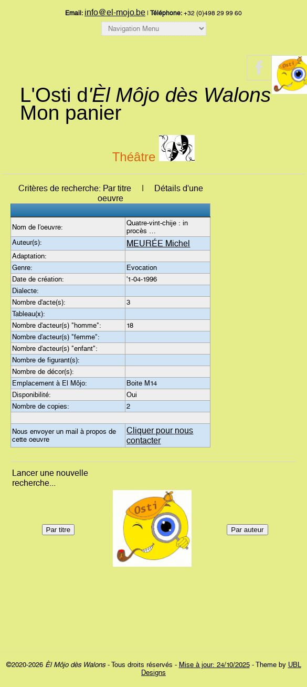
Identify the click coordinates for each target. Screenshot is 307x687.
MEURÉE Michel (158, 243)
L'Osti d (145, 95)
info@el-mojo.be (114, 12)
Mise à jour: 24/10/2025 (214, 665)
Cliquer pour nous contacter (159, 435)
